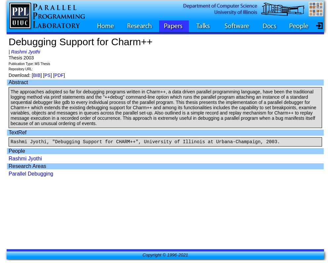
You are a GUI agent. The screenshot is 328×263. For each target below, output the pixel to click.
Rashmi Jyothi (25, 51)
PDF (59, 75)
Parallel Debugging (31, 175)
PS (47, 75)
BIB (37, 75)
